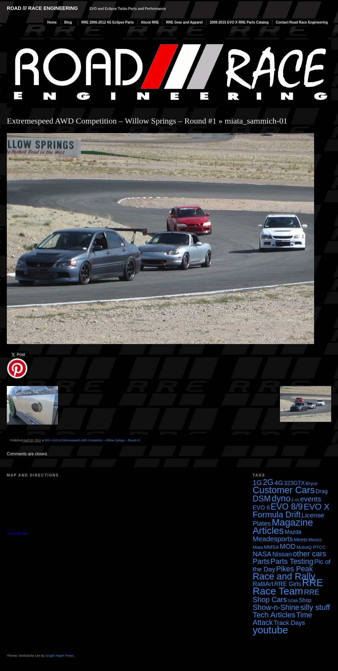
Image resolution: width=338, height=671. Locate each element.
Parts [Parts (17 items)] (261, 561)
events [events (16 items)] (310, 499)
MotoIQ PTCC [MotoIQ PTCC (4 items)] (311, 547)
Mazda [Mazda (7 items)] (293, 532)
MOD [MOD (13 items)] (288, 546)
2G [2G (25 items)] (268, 482)
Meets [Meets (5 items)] (301, 539)
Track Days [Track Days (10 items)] (289, 622)
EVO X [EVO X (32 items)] (316, 506)
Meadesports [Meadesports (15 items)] (273, 539)
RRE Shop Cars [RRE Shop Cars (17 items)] (286, 595)
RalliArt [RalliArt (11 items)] (263, 583)
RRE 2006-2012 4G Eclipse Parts (107, 22)
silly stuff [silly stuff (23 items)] (315, 607)
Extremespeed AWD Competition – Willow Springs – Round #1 (111, 120)
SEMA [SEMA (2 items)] (293, 601)
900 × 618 (51, 440)
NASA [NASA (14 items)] (262, 554)
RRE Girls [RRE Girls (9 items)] (287, 584)
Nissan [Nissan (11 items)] (282, 554)
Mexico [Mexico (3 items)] (315, 540)
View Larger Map (17, 533)
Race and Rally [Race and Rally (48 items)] (284, 576)
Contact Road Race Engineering (302, 22)
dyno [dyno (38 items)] (281, 498)
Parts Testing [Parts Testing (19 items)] (291, 561)
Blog (68, 22)
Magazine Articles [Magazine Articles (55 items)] (283, 526)
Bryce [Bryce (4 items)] (312, 483)
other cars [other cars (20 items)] (309, 553)
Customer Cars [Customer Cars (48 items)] (284, 490)
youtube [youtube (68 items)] (270, 630)
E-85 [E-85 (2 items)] (295, 500)
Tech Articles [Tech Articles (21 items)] (274, 615)
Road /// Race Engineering (42, 8)
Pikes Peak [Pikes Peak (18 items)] (294, 569)
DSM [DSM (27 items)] (262, 498)
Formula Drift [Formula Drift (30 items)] (277, 514)
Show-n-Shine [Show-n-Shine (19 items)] (276, 607)
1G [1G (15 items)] (257, 482)
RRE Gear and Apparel (184, 22)
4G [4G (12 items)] (278, 482)
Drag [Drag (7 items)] (321, 491)
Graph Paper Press (59, 655)
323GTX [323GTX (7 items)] (294, 483)
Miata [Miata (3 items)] (258, 547)
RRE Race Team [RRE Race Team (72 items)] (288, 587)
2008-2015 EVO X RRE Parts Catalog (239, 22)
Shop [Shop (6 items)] (305, 600)
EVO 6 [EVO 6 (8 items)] (261, 507)
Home (52, 22)
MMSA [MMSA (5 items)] (271, 547)
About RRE (150, 22)
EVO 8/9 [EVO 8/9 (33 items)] (287, 506)
